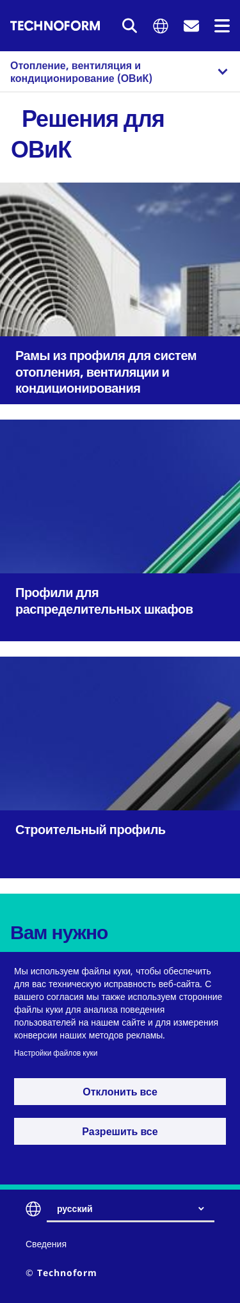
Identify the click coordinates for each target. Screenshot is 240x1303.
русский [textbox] (75, 1208)
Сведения (46, 1244)
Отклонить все (120, 1092)
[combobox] (135, 1209)
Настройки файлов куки (55, 1052)
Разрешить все (119, 1131)
